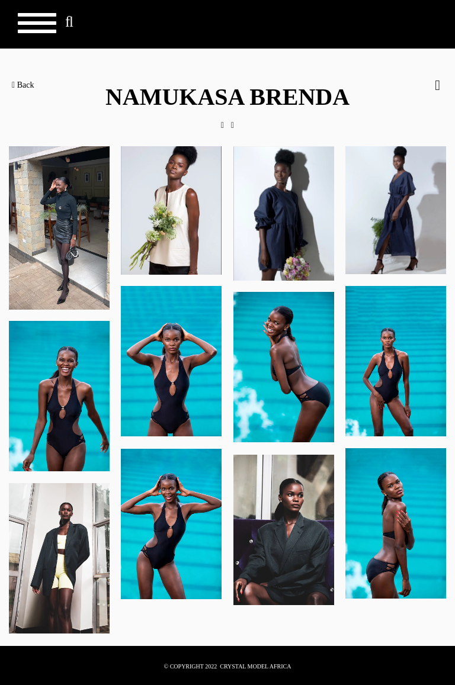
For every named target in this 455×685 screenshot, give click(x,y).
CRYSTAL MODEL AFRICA (255, 666)
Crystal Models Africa (408, 27)
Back (23, 85)
